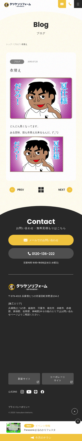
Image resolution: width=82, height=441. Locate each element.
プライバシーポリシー (19, 407)
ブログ (17, 61)
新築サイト (28, 380)
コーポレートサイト (61, 379)
